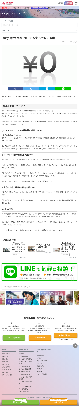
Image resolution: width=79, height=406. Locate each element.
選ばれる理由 (6, 353)
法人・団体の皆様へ (8, 375)
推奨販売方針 (41, 366)
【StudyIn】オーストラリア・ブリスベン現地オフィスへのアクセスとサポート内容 (19, 247)
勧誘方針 (39, 363)
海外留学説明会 (23, 356)
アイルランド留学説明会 (26, 382)
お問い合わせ (41, 355)
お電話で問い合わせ (66, 335)
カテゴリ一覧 (6, 364)
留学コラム (65, 42)
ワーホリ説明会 (23, 389)
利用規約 (39, 358)
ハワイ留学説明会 (24, 371)
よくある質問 (6, 367)
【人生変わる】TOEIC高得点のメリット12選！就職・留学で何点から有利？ (68, 247)
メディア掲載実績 (42, 374)
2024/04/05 (48, 253)
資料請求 (14, 338)
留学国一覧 (5, 356)
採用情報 (39, 371)
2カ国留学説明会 (24, 391)
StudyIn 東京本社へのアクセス (43, 246)
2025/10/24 (23, 257)
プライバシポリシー (43, 361)
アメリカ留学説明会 (25, 369)
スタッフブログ (6, 369)
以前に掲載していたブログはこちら (16, 287)
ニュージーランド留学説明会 (26, 378)
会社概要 (39, 369)
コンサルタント (6, 372)
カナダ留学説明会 (24, 366)
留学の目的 (5, 359)
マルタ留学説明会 (24, 374)
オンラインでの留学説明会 (39, 8)
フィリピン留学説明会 (26, 359)
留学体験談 (5, 361)
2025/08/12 (72, 257)
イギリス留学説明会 (25, 386)
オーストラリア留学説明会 (26, 362)
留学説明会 (40, 338)
